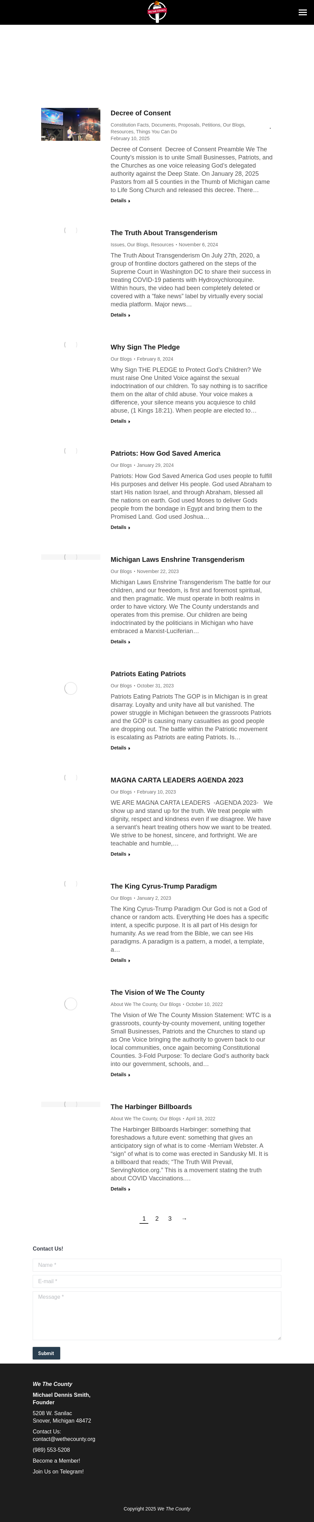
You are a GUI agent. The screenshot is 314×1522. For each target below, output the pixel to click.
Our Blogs (233, 125)
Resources (122, 131)
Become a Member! (56, 1461)
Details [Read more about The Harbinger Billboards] (118, 1189)
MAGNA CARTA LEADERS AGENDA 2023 (177, 780)
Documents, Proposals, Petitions (185, 125)
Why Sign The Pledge (145, 347)
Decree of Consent (141, 113)
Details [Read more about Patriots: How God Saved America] (118, 527)
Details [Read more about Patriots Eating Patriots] (118, 747)
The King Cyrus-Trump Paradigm (164, 886)
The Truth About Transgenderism (164, 232)
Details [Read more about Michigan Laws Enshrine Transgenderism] (118, 641)
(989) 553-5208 (51, 1450)
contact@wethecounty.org (64, 1439)
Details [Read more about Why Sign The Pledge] (118, 421)
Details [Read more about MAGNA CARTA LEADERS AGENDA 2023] (118, 854)
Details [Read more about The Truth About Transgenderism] (118, 315)
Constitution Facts (130, 125)
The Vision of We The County (157, 992)
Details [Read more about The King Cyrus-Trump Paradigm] (118, 960)
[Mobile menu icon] (302, 12)
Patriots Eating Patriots (148, 674)
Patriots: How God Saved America (165, 453)
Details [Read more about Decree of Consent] (118, 200)
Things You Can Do (156, 131)
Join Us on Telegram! (58, 1472)
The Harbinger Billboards (151, 1106)
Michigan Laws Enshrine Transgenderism (177, 559)
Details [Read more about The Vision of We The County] (118, 1074)
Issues (117, 244)
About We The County (134, 1004)
